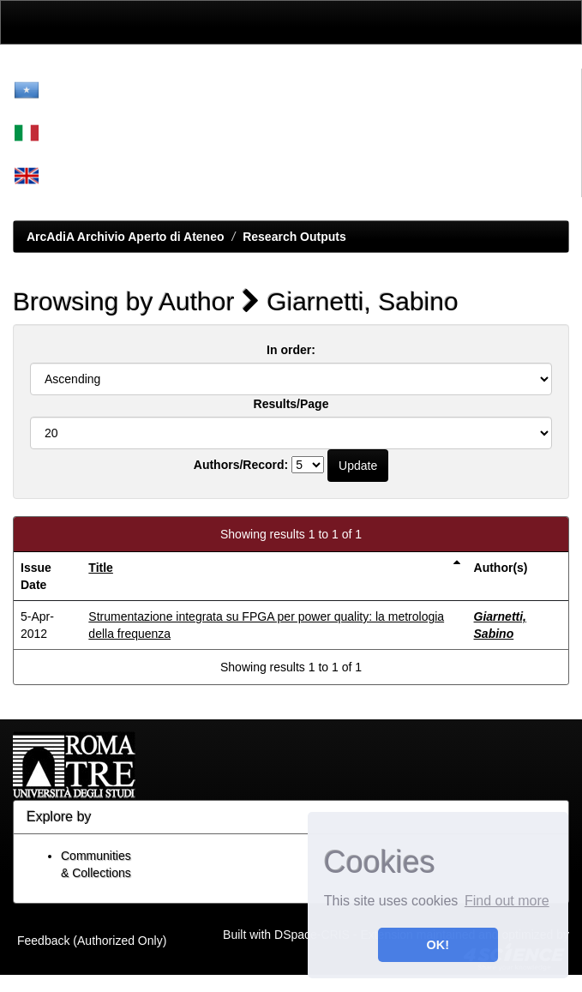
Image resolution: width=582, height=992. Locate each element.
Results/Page (291, 404)
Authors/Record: (241, 465)
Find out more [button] (507, 900)
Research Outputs (294, 236)
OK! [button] (438, 945)
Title (100, 567)
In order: (291, 350)
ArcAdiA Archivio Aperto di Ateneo (126, 236)
